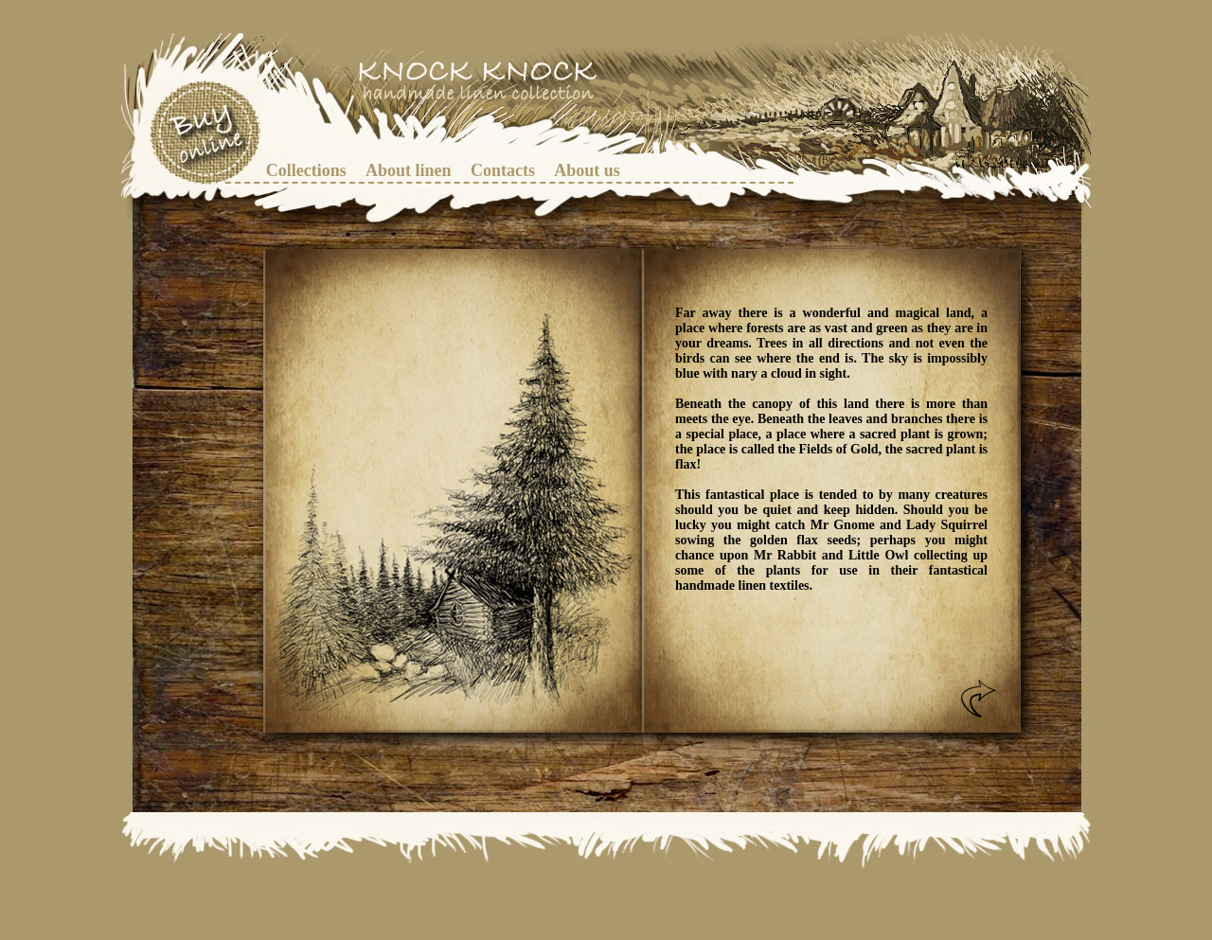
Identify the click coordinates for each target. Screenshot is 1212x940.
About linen (408, 170)
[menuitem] (305, 171)
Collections (306, 170)
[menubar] (450, 171)
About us (587, 170)
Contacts (503, 170)
